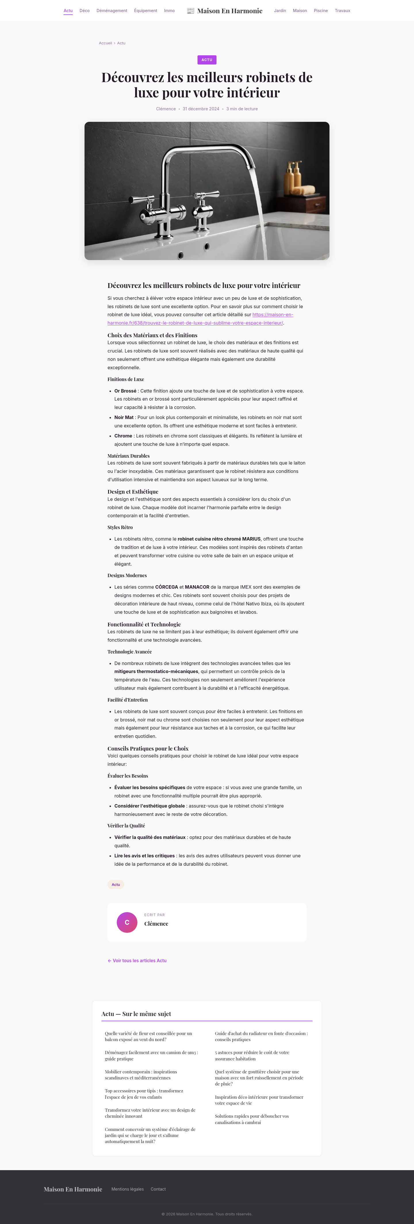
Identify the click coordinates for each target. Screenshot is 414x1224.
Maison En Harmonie (224, 10)
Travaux (342, 10)
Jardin (280, 10)
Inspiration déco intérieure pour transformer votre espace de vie (259, 1100)
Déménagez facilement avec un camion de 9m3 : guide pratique (151, 1055)
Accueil (105, 43)
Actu (68, 10)
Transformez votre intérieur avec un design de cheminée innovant (150, 1113)
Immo (169, 10)
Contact (158, 1189)
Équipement (145, 10)
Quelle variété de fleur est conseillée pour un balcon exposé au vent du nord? (148, 1036)
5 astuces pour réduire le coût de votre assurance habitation (252, 1055)
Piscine (321, 10)
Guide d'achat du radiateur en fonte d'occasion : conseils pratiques (261, 1036)
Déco (85, 10)
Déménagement (112, 10)
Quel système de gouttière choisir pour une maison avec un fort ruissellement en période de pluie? (259, 1078)
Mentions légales (128, 1189)
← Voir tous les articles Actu (137, 960)
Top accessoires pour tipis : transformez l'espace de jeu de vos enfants (144, 1094)
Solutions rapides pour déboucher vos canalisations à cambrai (252, 1119)
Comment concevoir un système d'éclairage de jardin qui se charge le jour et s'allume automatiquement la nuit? (150, 1135)
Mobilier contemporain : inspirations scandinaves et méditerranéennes (141, 1075)
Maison (300, 10)
